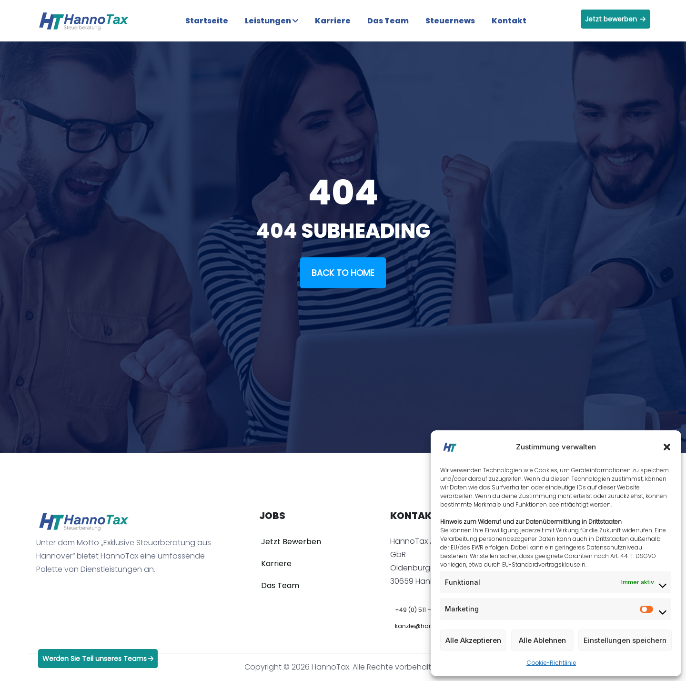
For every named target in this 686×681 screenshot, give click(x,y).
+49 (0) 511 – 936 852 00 (430, 610)
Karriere (333, 20)
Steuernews (450, 20)
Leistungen (271, 20)
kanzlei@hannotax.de (426, 626)
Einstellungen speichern (625, 640)
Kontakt (509, 20)
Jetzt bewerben (615, 19)
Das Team (388, 20)
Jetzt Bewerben (291, 541)
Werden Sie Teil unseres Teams (97, 658)
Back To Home (343, 273)
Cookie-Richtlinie (551, 663)
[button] (667, 447)
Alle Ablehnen (542, 640)
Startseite (206, 20)
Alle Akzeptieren (473, 640)
